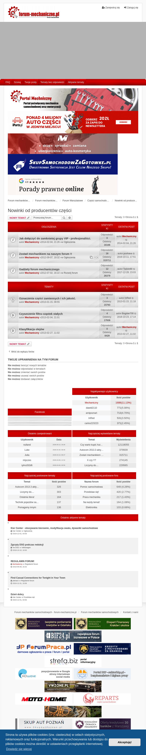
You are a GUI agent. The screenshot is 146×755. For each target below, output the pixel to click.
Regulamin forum (31, 564)
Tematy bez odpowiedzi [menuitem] (52, 82)
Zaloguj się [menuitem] (131, 7)
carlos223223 (91, 423)
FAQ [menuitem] (8, 82)
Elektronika (91, 507)
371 (119, 423)
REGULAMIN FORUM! (22, 561)
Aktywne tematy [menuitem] (76, 82)
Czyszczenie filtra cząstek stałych (41, 313)
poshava (128, 253)
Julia (27, 455)
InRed (128, 298)
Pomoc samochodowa (91, 487)
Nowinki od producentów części (39, 210)
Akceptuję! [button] (125, 742)
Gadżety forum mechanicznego (39, 269)
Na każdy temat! (91, 502)
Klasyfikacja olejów (31, 329)
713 (119, 412)
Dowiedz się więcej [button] (19, 749)
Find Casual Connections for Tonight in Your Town (38, 577)
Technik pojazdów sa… (27, 502)
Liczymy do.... (91, 465)
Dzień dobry (17, 594)
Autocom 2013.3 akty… (91, 450)
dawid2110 (91, 408)
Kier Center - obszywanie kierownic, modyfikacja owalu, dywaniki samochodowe (54, 528)
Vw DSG (16, 548)
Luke (27, 450)
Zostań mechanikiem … (91, 455)
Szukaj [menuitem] (17, 82)
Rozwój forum (71, 273)
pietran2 (16, 581)
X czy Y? (91, 460)
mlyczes (27, 460)
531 (119, 418)
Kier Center (17, 531)
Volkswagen (26, 548)
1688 (118, 402)
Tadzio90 (127, 269)
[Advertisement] (73, 50)
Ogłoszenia (69, 242)
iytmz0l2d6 (26, 465)
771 (119, 407)
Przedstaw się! (91, 492)
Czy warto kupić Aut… (91, 444)
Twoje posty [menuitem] (30, 82)
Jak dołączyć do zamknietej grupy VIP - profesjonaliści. (55, 238)
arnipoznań (91, 413)
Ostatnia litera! (27, 497)
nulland (27, 444)
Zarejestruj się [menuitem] (111, 7)
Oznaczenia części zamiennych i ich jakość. (47, 298)
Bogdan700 (128, 313)
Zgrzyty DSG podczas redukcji (27, 544)
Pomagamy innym (27, 507)
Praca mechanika (91, 497)
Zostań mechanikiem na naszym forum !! (45, 253)
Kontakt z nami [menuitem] (130, 612)
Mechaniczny (32, 242)
